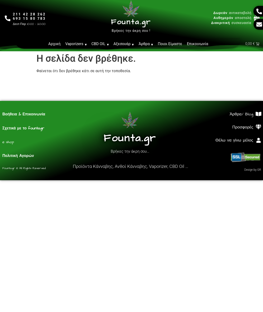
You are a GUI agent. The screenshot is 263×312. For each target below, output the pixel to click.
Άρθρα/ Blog (241, 114)
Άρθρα (146, 44)
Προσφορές (242, 127)
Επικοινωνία (197, 44)
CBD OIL (100, 44)
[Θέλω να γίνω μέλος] (258, 140)
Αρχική (54, 44)
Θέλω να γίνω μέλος (234, 140)
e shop (8, 142)
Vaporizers (76, 44)
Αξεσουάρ (124, 44)
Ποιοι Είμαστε (170, 44)
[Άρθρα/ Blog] (258, 114)
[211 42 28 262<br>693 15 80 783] (8, 18)
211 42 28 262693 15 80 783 (29, 16)
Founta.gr (131, 22)
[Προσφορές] (258, 127)
